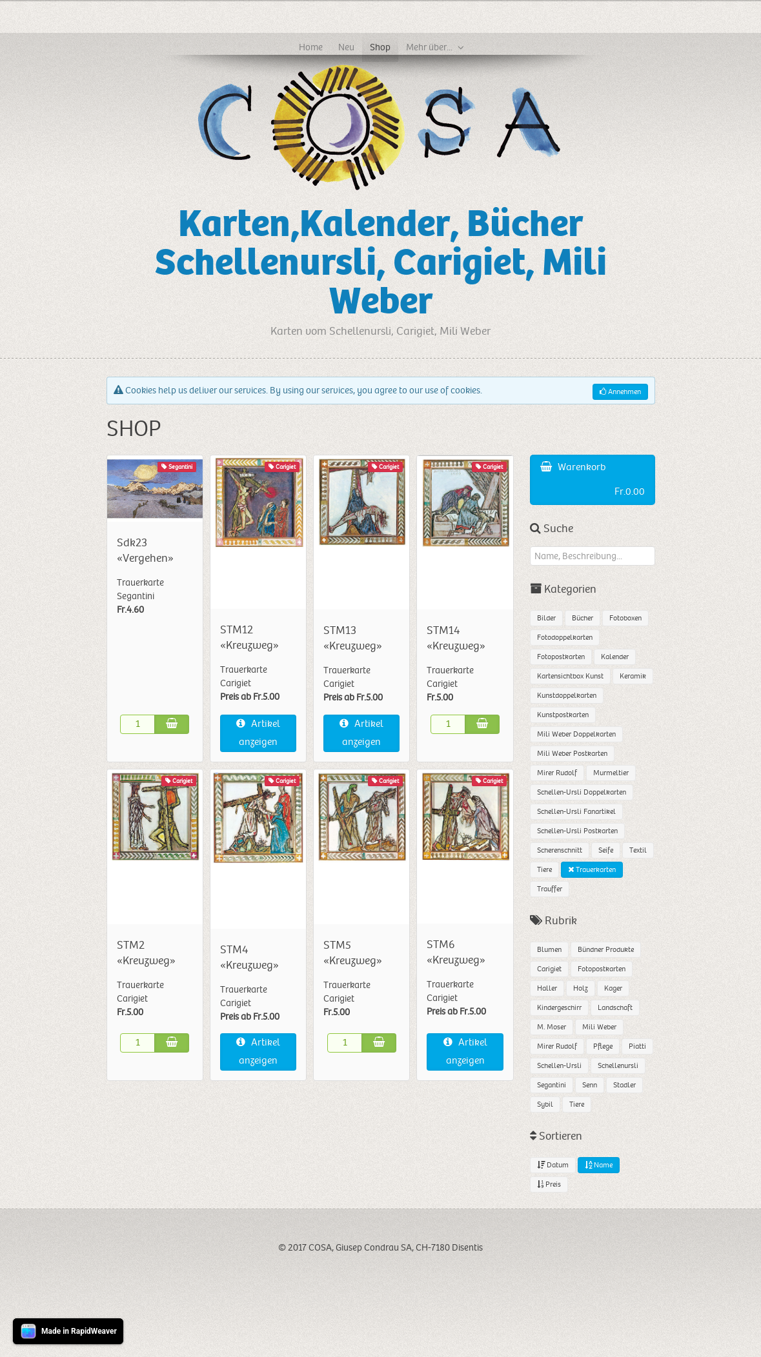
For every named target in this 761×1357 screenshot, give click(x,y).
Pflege (603, 1046)
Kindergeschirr (559, 1008)
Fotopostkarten (561, 657)
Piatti (637, 1046)
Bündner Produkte (606, 950)
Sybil (545, 1104)
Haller (547, 988)
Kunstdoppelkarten (566, 695)
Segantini (551, 1085)
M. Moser (551, 1027)
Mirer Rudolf (557, 773)
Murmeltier (611, 773)
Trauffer (549, 889)
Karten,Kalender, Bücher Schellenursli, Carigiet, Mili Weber (381, 263)
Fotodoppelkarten (565, 637)
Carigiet (549, 969)
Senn (589, 1085)
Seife (605, 850)
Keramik (633, 676)
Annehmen (620, 392)
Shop (380, 47)
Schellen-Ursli (559, 1066)
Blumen (549, 950)
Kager (613, 988)
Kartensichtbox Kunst (570, 676)
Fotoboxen (625, 618)
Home (311, 47)
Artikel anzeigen (258, 733)
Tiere (544, 870)
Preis (549, 1184)
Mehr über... (429, 47)
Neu (346, 47)
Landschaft (615, 1008)
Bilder (546, 618)
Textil (638, 850)
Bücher (582, 618)
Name (599, 1165)
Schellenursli (618, 1066)
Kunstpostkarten (563, 715)
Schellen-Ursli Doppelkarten (581, 792)
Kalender (615, 657)
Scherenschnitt (559, 850)
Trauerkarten (592, 870)
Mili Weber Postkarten (572, 753)
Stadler (624, 1085)
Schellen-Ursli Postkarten (577, 831)
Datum (553, 1165)
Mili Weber (599, 1027)
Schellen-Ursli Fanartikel (576, 812)
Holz (580, 988)
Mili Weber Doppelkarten (576, 734)
